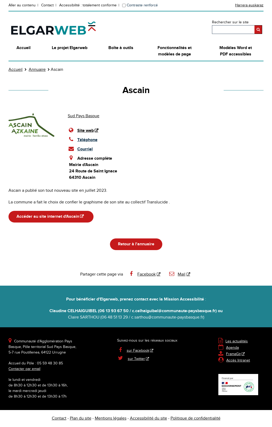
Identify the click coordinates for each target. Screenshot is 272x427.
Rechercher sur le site (230, 22)
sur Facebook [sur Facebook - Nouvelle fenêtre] (138, 350)
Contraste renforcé (142, 5)
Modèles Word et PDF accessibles (235, 51)
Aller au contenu (22, 5)
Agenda (228, 348)
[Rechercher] (258, 29)
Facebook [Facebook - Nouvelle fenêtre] (142, 274)
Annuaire (37, 69)
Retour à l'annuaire (136, 244)
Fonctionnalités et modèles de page (175, 51)
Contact (47, 5)
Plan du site (80, 418)
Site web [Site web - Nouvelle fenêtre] (85, 130)
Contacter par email (24, 369)
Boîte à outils (120, 47)
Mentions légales (110, 418)
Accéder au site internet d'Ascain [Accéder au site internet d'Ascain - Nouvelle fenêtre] (47, 216)
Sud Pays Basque (83, 116)
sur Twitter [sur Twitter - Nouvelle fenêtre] (136, 359)
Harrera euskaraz (249, 5)
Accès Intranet (238, 360)
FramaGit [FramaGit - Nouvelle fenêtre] (229, 354)
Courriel (80, 149)
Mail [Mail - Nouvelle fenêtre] (177, 274)
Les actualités (233, 341)
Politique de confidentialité (195, 418)
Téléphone (82, 139)
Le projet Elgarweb (69, 47)
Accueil (23, 47)
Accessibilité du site (148, 418)
